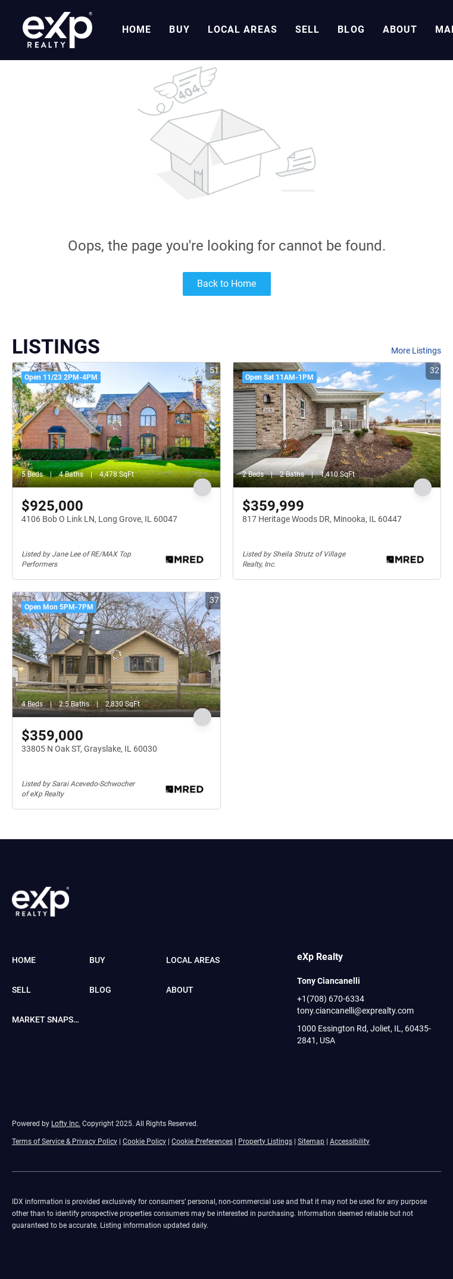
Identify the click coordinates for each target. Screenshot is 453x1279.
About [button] (400, 29)
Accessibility (350, 1141)
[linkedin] (330, 1067)
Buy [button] (179, 29)
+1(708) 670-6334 (330, 998)
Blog (351, 29)
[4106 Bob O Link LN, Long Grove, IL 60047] (116, 424)
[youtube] (377, 1067)
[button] (57, 30)
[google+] (425, 1067)
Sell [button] (307, 29)
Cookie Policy (144, 1141)
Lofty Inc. (65, 1123)
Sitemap (311, 1141)
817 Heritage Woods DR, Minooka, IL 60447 (322, 519)
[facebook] (306, 1067)
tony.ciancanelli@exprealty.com (355, 1010)
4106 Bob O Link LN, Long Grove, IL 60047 (99, 519)
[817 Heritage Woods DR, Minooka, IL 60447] (337, 424)
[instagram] (354, 1067)
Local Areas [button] (242, 29)
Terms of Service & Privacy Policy (64, 1141)
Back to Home (226, 283)
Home (136, 29)
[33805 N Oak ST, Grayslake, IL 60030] (116, 654)
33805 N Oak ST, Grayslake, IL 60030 (89, 748)
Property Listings (265, 1141)
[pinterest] (401, 1067)
